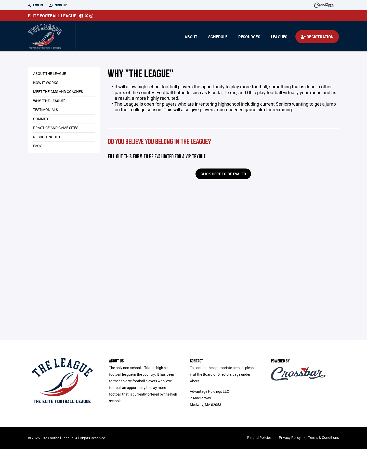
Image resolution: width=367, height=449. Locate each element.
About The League (49, 73)
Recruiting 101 (46, 136)
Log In (35, 5)
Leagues (279, 36)
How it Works (45, 82)
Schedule (218, 36)
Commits (41, 118)
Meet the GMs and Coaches (58, 91)
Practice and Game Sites (55, 127)
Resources (249, 36)
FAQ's (37, 145)
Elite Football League (52, 15)
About (191, 36)
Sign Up (58, 5)
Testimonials (45, 109)
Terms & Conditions (323, 437)
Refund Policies (259, 437)
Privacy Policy (290, 437)
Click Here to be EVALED (223, 173)
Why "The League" (49, 100)
